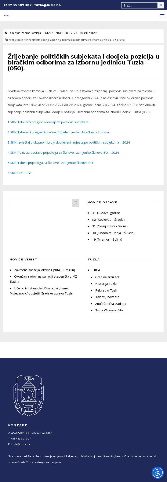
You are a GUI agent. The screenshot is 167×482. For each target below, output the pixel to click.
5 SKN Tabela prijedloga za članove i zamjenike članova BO (50, 162)
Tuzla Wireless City (109, 310)
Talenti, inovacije (107, 297)
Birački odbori (88, 33)
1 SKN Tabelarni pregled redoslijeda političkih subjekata (48, 122)
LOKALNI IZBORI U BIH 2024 (60, 33)
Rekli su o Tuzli (106, 290)
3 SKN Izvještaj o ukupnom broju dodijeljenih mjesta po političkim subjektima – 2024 (69, 142)
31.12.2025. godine (106, 213)
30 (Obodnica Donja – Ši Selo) (113, 233)
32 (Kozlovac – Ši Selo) (108, 219)
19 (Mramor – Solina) (107, 239)
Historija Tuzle (106, 283)
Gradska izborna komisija (25, 33)
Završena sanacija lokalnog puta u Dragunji (44, 270)
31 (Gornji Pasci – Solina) (110, 226)
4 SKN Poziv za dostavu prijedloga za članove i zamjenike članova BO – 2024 (63, 152)
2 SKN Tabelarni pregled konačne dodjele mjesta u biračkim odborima (58, 132)
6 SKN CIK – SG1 (20, 173)
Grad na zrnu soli (107, 277)
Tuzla (96, 270)
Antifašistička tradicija (110, 303)
